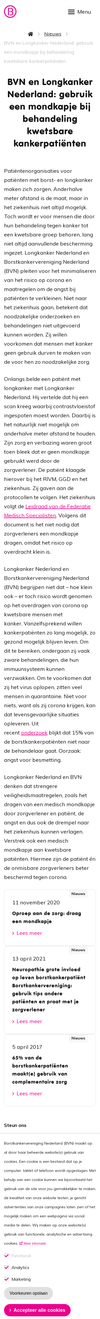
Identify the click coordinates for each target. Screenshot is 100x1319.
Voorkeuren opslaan (28, 1307)
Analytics (20, 1281)
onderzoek (34, 732)
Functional (21, 1269)
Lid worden (22, 1135)
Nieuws (52, 34)
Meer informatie (35, 1258)
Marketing (21, 1293)
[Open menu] (81, 11)
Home (30, 34)
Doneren (18, 1145)
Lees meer (29, 933)
